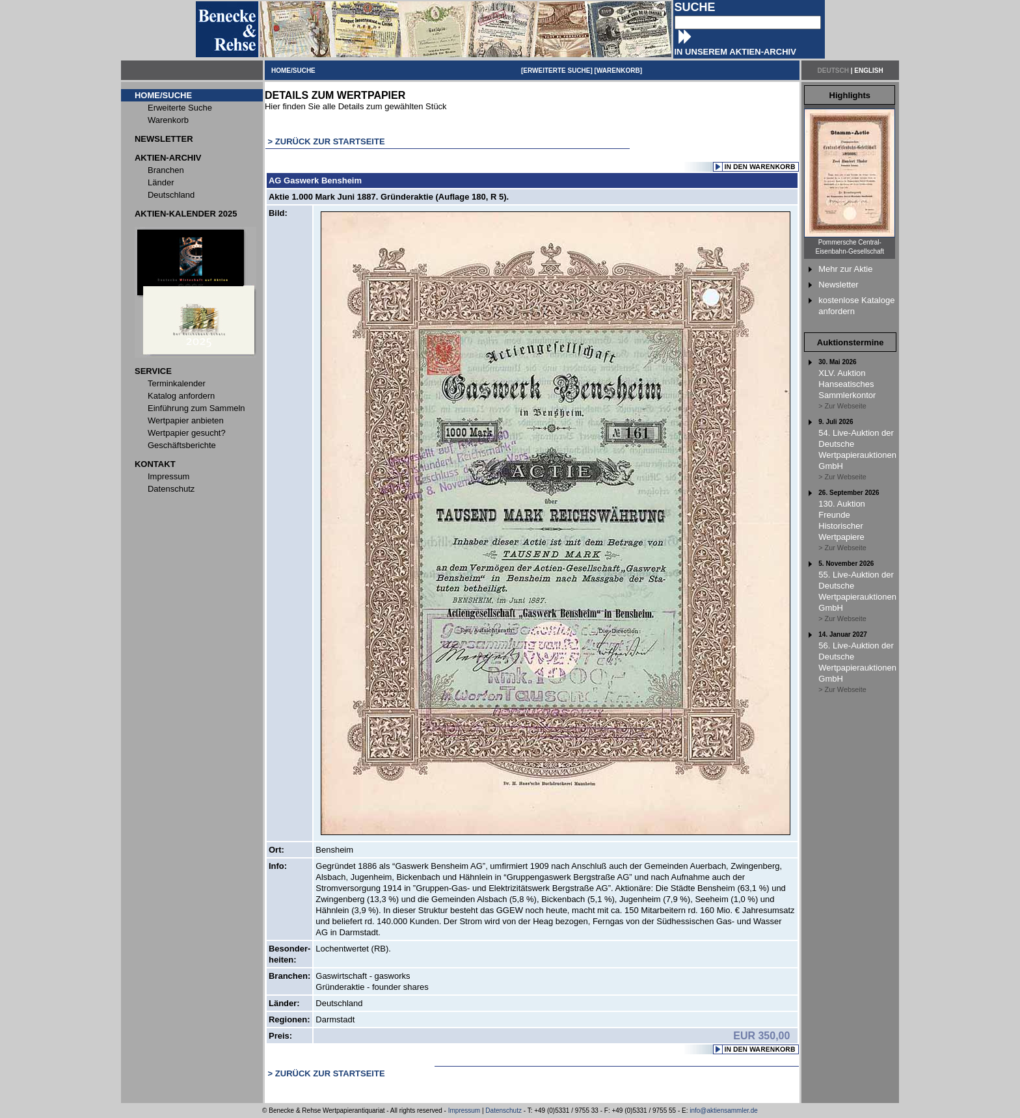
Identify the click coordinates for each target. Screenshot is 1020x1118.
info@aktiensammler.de (724, 1110)
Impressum (464, 1110)
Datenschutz (503, 1110)
